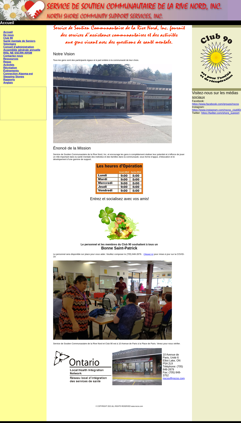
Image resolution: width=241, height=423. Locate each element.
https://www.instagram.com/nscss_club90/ (216, 110)
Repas (7, 61)
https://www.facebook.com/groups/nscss (215, 104)
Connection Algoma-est (18, 73)
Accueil (8, 32)
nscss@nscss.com (174, 378)
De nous (8, 35)
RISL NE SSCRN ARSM (17, 52)
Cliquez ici (148, 254)
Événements (11, 70)
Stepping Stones (13, 76)
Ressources (10, 58)
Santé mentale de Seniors (19, 41)
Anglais (8, 82)
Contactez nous (13, 55)
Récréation (10, 67)
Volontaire (9, 44)
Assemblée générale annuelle (21, 50)
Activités (8, 64)
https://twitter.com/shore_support (220, 113)
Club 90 (8, 38)
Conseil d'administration (18, 47)
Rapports (9, 79)
